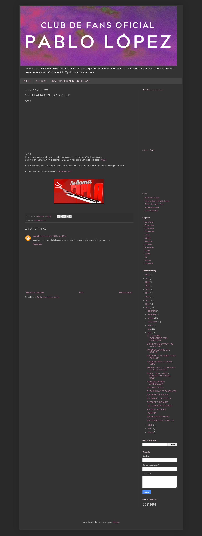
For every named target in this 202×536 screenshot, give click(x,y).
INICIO (27, 81)
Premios (148, 244)
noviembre (152, 314)
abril (150, 429)
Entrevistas (149, 231)
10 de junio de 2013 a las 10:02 (53, 236)
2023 (147, 278)
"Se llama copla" (64, 171)
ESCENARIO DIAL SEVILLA (159, 398)
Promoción (38, 220)
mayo (150, 425)
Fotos (147, 235)
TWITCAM (151, 413)
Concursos (149, 228)
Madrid (148, 238)
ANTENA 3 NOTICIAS (156, 409)
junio (150, 333)
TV (44, 220)
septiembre (152, 322)
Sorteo (147, 254)
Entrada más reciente (35, 293)
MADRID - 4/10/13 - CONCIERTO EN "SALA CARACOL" (161, 369)
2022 (147, 282)
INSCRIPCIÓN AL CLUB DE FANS (70, 81)
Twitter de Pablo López (154, 204)
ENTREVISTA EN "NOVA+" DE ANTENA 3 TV (160, 345)
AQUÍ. (104, 160)
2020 (147, 289)
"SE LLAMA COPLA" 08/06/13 (159, 406)
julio (150, 329)
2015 (147, 300)
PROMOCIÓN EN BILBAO (158, 417)
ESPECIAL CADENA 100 (157, 402)
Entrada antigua (125, 293)
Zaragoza (149, 263)
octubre (151, 318)
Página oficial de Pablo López (157, 201)
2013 (147, 308)
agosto (151, 325)
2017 (147, 293)
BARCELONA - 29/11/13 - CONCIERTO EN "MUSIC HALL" (159, 375)
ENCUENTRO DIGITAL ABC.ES (160, 420)
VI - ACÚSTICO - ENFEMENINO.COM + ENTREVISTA (158, 338)
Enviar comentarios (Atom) (48, 297)
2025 (147, 275)
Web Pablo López (152, 198)
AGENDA (41, 81)
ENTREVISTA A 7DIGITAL (158, 395)
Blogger (116, 522)
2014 (147, 304)
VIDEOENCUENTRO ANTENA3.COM (156, 383)
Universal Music (151, 211)
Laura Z (36, 236)
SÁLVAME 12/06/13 (155, 387)
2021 (147, 286)
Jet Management (152, 207)
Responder (37, 244)
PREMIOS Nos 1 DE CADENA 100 (161, 391)
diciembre (152, 311)
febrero (151, 432)
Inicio (81, 293)
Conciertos (149, 225)
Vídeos (148, 260)
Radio (147, 251)
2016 (147, 297)
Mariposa (148, 241)
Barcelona (149, 222)
